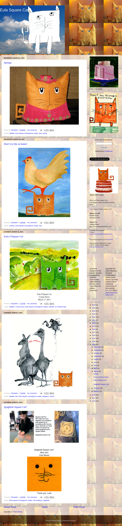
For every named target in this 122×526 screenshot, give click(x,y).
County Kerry (19, 307)
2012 (94, 395)
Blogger (73, 520)
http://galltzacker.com (96, 247)
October (97, 353)
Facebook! (109, 239)
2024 (94, 311)
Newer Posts (10, 507)
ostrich (52, 396)
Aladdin (11, 133)
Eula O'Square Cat (13, 236)
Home (45, 507)
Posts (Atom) (17, 512)
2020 (94, 323)
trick (40, 226)
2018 (94, 329)
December (97, 347)
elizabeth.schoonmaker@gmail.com (101, 234)
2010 (94, 401)
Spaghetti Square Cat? (15, 407)
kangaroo (45, 396)
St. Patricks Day (60, 307)
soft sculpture (37, 500)
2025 (94, 308)
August (96, 359)
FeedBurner (108, 151)
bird (16, 396)
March (96, 371)
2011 (94, 398)
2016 (94, 335)
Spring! (8, 62)
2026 (94, 305)
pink (40, 133)
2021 (94, 320)
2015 (94, 338)
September (98, 356)
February (97, 388)
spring (45, 133)
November (97, 350)
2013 (94, 344)
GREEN (51, 307)
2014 (94, 341)
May (95, 365)
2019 (94, 326)
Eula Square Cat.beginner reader (26, 133)
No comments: (32, 130)
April (95, 368)
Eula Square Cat (14, 10)
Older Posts (79, 507)
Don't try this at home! (15, 144)
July (95, 362)
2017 (94, 332)
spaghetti (46, 500)
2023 (94, 314)
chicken (12, 226)
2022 (94, 317)
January (97, 391)
